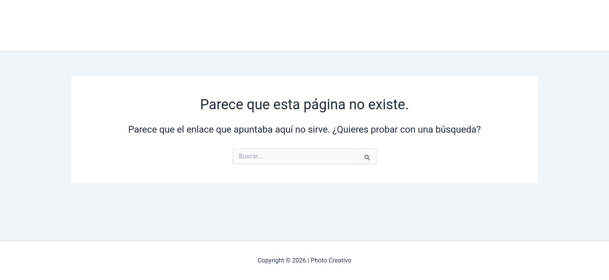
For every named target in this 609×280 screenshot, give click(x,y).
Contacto (352, 25)
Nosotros (283, 25)
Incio (251, 25)
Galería (317, 25)
